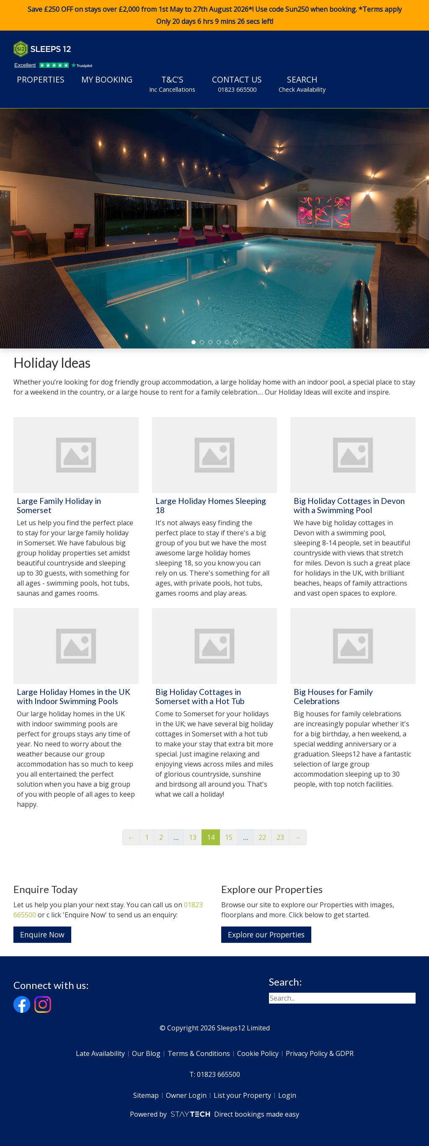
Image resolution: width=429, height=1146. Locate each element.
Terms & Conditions (199, 1053)
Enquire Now (42, 934)
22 (262, 837)
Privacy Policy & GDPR (320, 1053)
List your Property (242, 1095)
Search (302, 84)
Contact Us (237, 84)
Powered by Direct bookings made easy (214, 1114)
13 (192, 837)
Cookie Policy (258, 1053)
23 (280, 837)
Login (287, 1095)
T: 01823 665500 (214, 1074)
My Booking (106, 79)
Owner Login (186, 1095)
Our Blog (146, 1053)
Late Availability (100, 1053)
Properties (41, 79)
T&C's (172, 84)
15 (229, 837)
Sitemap (146, 1095)
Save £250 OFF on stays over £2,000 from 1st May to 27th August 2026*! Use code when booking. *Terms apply (214, 15)
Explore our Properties (266, 934)
